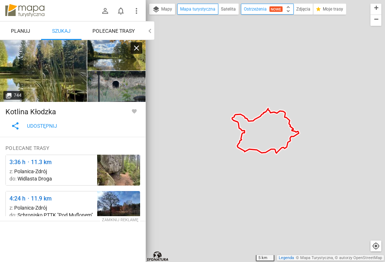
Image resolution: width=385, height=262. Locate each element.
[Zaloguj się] (105, 11)
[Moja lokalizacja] (375, 246)
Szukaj (61, 31)
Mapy (162, 9)
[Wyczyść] (136, 48)
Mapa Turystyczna (316, 257)
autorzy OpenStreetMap (360, 257)
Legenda (286, 257)
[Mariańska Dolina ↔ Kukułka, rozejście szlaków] (43, 71)
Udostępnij (34, 126)
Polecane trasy (113, 31)
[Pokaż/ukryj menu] (136, 11)
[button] (375, 9)
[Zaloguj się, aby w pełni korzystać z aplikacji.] (134, 111)
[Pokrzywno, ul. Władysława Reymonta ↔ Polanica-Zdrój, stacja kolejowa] (116, 86)
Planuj (20, 31)
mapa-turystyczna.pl (24, 10)
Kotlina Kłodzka (30, 111)
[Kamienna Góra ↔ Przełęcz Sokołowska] (118, 170)
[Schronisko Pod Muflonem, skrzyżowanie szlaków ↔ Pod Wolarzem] (118, 206)
